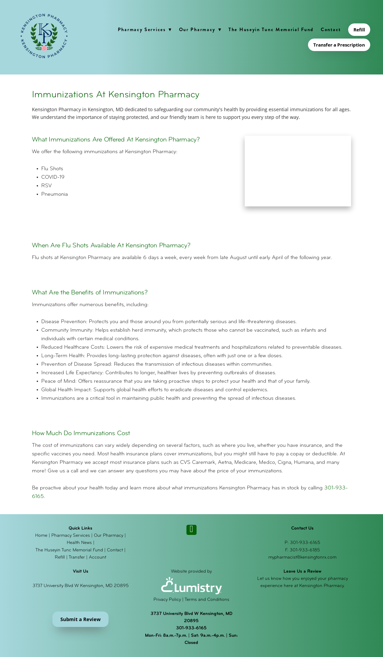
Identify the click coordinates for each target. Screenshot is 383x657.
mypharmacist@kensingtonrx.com (302, 557)
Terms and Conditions (207, 599)
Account (97, 557)
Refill (359, 29)
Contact (331, 29)
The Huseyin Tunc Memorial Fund (271, 29)
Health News (79, 542)
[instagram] (191, 530)
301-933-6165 (305, 542)
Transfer (77, 557)
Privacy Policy (167, 599)
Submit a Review (80, 619)
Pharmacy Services (145, 29)
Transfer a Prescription (339, 44)
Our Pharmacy (200, 29)
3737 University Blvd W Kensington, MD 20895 (80, 586)
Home (41, 535)
